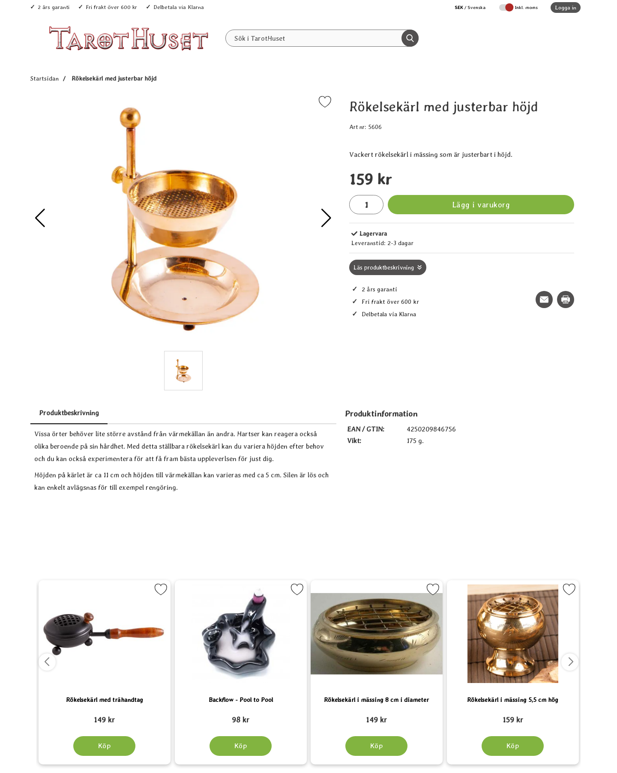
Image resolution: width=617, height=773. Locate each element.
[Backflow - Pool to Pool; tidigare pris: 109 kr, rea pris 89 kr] (241, 716)
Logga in (565, 7)
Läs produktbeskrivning (383, 267)
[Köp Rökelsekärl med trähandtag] (104, 746)
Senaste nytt (322, 56)
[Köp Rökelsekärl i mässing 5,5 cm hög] (513, 746)
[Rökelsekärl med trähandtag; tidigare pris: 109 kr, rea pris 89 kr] (105, 716)
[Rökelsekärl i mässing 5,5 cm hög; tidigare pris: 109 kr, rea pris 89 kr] (513, 716)
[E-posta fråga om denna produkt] (544, 299)
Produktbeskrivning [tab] (69, 413)
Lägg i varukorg (481, 204)
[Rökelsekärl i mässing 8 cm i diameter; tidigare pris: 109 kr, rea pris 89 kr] (377, 716)
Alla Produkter (265, 56)
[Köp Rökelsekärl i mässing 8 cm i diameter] (376, 746)
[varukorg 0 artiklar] (555, 38)
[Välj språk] (465, 7)
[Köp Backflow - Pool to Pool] (241, 746)
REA (365, 56)
